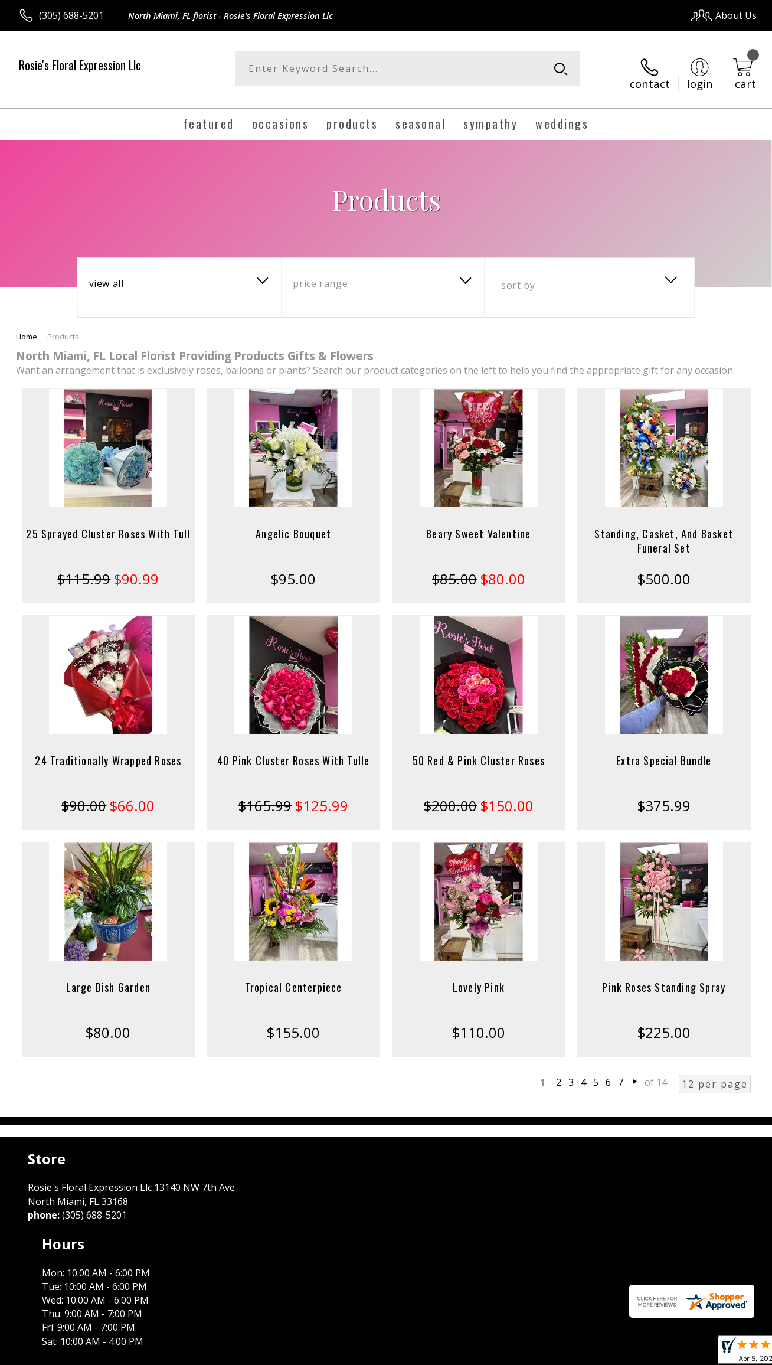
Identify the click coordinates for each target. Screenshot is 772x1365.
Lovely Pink (479, 977)
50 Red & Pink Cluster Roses (479, 751)
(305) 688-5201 (71, 15)
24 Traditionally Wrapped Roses (108, 751)
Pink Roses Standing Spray (663, 977)
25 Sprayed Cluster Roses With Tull (108, 524)
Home (26, 327)
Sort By (518, 275)
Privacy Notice (566, 1353)
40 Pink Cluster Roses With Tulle (293, 751)
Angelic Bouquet (293, 524)
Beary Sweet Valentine (478, 524)
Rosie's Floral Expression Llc (80, 65)
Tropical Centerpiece (293, 977)
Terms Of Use (498, 1353)
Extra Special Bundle (663, 751)
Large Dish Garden (108, 977)
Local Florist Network (650, 1353)
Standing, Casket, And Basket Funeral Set (663, 531)
